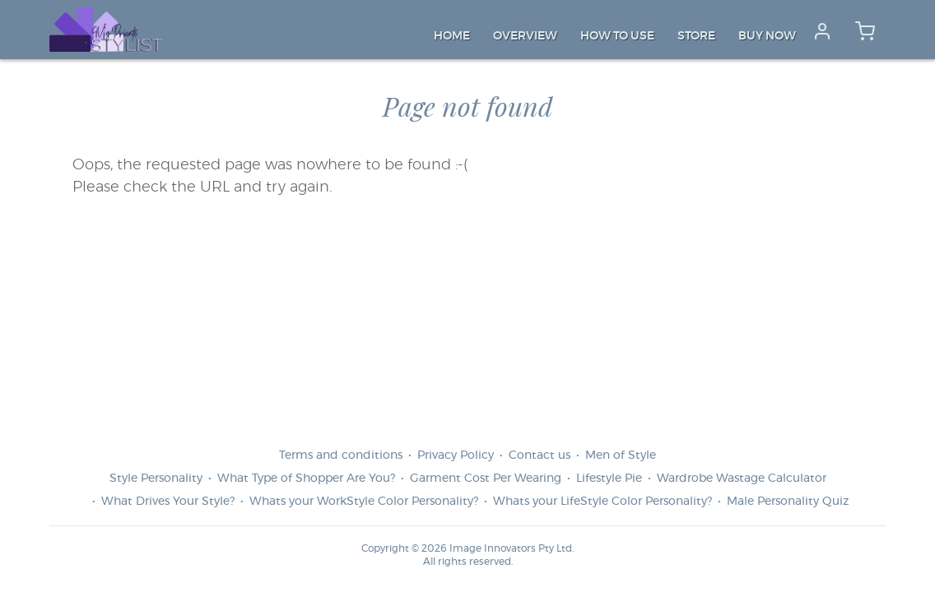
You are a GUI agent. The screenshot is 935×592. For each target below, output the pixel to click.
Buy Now (767, 36)
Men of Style (620, 455)
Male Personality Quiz (788, 501)
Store (696, 36)
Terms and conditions (340, 455)
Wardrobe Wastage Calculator (741, 478)
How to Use (617, 36)
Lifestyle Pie (609, 478)
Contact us (539, 455)
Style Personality (155, 478)
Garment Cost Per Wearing (485, 478)
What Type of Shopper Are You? (306, 478)
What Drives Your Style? (168, 501)
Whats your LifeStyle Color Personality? (602, 501)
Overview (525, 36)
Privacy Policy (455, 455)
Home (452, 36)
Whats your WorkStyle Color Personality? (363, 501)
